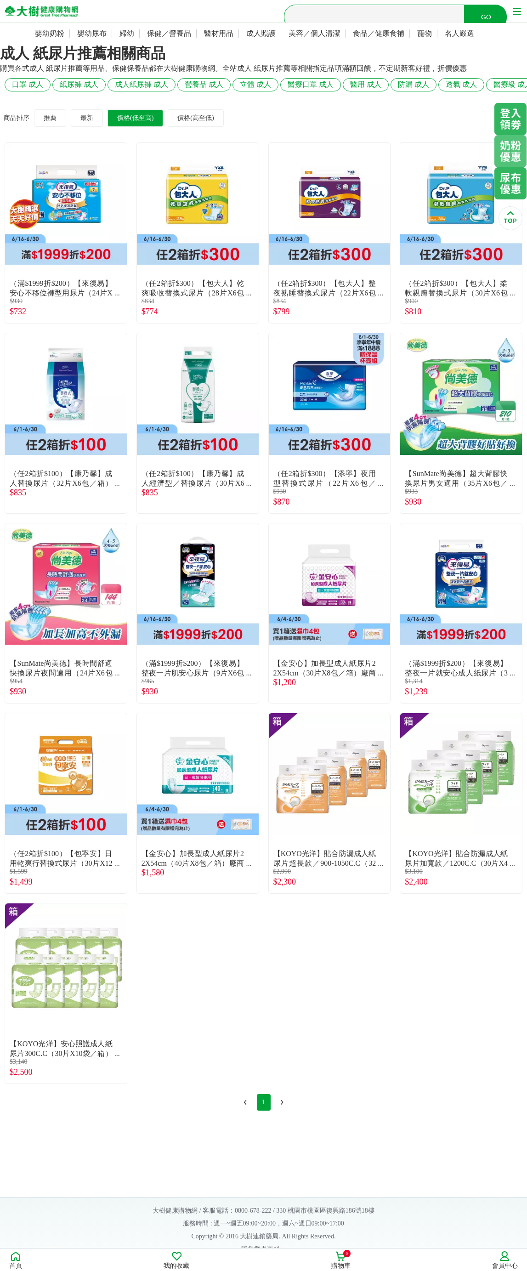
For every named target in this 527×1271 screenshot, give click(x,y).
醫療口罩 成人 (311, 84)
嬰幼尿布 (92, 33)
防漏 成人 (413, 84)
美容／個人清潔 (314, 33)
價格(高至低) (195, 117)
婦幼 (126, 33)
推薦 (50, 117)
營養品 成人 (204, 84)
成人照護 (261, 33)
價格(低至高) (135, 117)
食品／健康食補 (378, 33)
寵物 (424, 33)
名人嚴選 (459, 33)
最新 (86, 117)
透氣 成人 (461, 84)
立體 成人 (255, 84)
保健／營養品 (169, 33)
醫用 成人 (365, 84)
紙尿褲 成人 (79, 84)
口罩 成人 (27, 84)
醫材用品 (218, 33)
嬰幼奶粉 (49, 33)
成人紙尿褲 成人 (141, 84)
